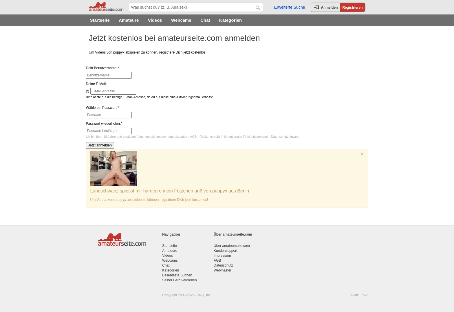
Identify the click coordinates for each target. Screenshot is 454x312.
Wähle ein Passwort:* (102, 108)
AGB (193, 136)
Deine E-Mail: (96, 84)
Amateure (129, 20)
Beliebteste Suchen (177, 275)
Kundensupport (225, 251)
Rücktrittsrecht (209, 136)
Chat (205, 20)
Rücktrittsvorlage (255, 136)
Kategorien (230, 20)
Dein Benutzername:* (102, 68)
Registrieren (352, 7)
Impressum (222, 256)
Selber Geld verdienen (179, 280)
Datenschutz (223, 265)
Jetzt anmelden (100, 145)
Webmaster (222, 270)
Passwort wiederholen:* (104, 124)
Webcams (181, 20)
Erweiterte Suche (289, 7)
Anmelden (329, 7)
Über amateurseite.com (232, 246)
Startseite (100, 20)
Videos (155, 20)
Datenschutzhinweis (285, 136)
